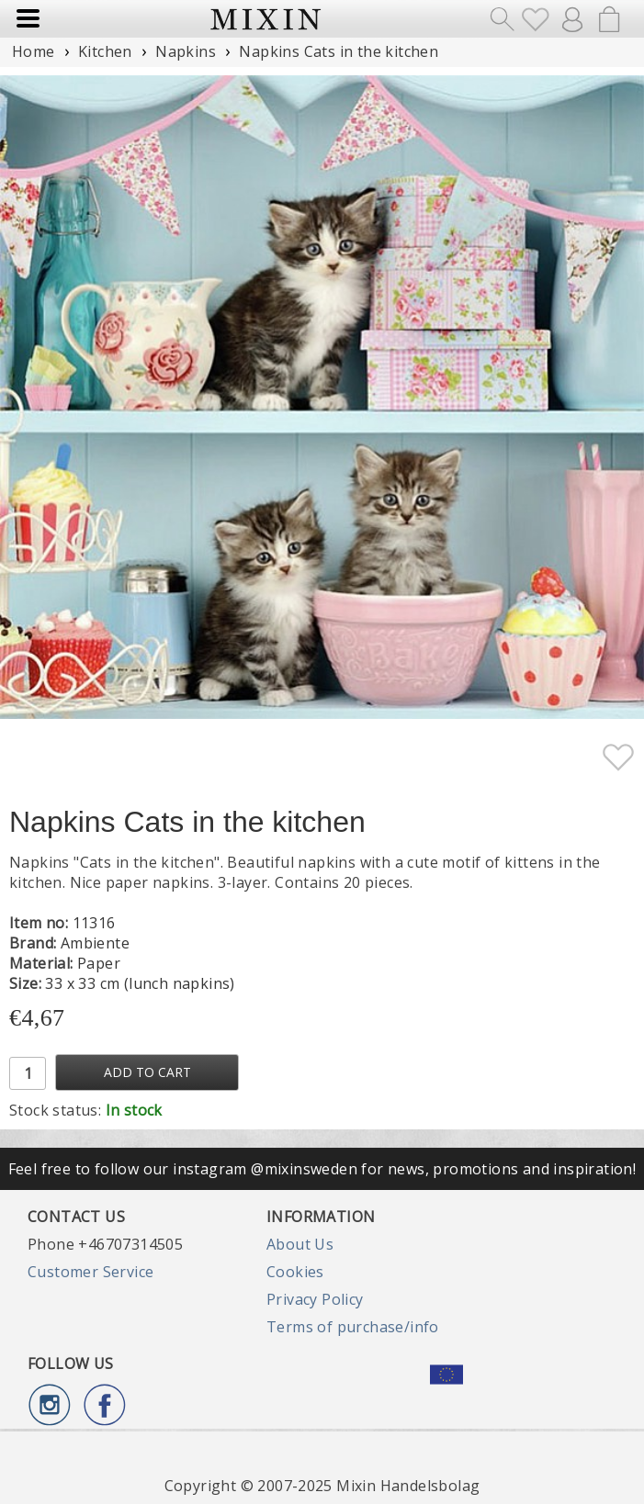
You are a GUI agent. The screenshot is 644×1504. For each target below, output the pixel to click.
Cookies (295, 1272)
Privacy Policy (315, 1299)
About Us (299, 1244)
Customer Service (90, 1272)
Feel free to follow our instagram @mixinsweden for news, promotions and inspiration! (322, 1169)
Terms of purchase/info (352, 1327)
